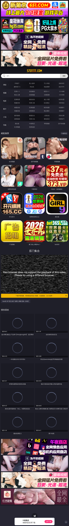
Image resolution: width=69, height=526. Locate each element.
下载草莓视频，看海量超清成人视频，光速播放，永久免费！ (41, 296)
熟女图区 (47, 111)
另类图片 (61, 111)
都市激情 (17, 115)
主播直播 (47, 95)
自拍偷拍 (32, 91)
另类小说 (32, 119)
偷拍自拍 (32, 99)
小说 (4, 117)
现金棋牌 (47, 87)
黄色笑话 (47, 119)
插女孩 (17, 123)
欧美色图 (47, 107)
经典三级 (32, 103)
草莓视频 (47, 123)
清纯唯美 (32, 111)
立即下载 (48, 521)
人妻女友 (47, 115)
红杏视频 (17, 127)
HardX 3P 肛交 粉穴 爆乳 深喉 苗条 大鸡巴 (15, 301)
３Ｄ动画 (61, 91)
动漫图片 (61, 107)
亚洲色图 (32, 107)
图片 (4, 109)
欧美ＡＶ (47, 91)
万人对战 (47, 83)
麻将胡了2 (17, 87)
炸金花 (32, 87)
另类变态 (61, 103)
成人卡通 (47, 99)
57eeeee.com (34, 71)
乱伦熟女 (47, 103)
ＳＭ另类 (61, 95)
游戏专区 (61, 83)
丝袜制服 (32, 95)
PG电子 (17, 83)
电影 (4, 101)
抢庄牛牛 (61, 87)
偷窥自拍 (17, 107)
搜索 (64, 76)
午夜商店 (32, 123)
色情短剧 (32, 127)
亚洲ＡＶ (17, 91)
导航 (4, 125)
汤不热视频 (61, 123)
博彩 (4, 85)
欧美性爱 (61, 99)
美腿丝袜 (17, 111)
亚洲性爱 (17, 99)
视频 (4, 93)
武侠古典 (61, 115)
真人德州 (32, 83)
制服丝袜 (17, 103)
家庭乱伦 (32, 115)
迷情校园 (17, 119)
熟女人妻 (17, 95)
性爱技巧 (61, 119)
